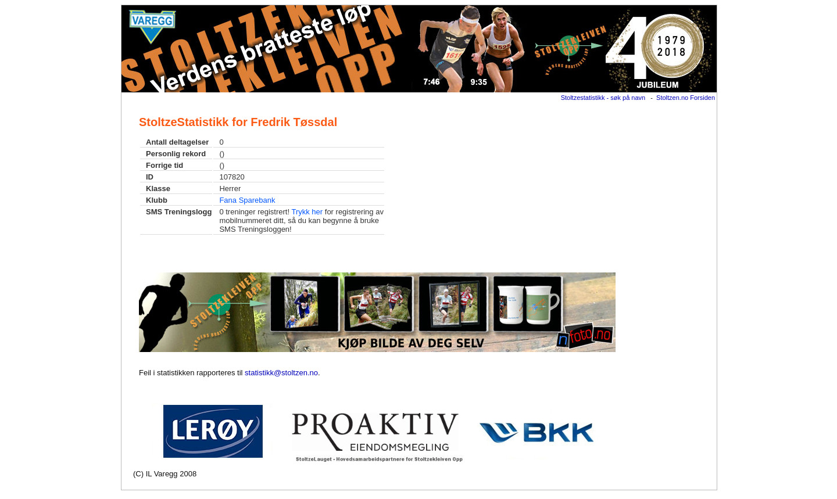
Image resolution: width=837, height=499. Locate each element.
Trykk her (307, 211)
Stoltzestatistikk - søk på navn (603, 97)
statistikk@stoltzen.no (281, 372)
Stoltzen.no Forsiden (685, 97)
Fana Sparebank (247, 200)
